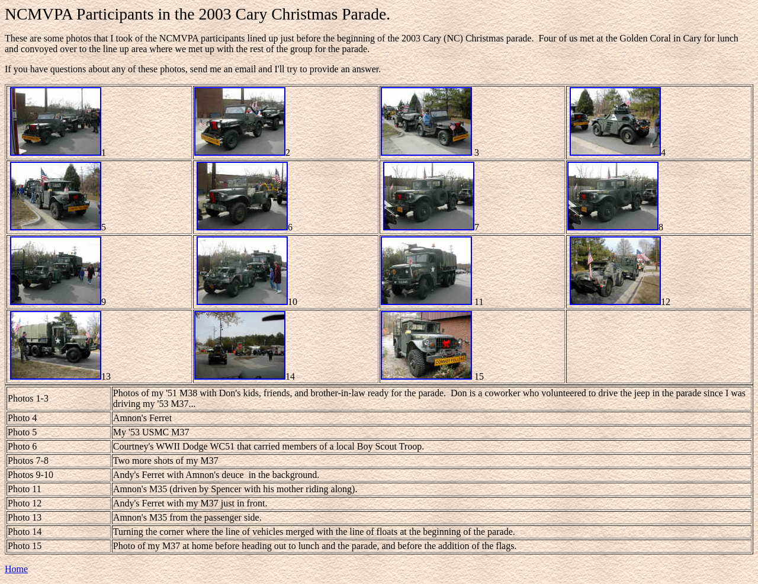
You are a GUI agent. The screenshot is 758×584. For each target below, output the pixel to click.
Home (16, 569)
